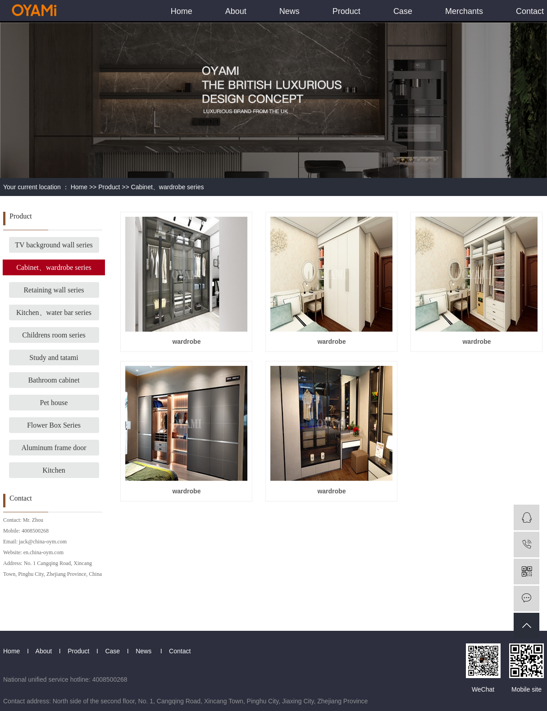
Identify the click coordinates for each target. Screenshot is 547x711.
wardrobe (186, 341)
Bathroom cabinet (53, 380)
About (235, 11)
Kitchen (53, 470)
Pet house (54, 402)
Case (402, 11)
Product (346, 11)
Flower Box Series (54, 425)
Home (181, 11)
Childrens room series (53, 335)
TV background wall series (54, 245)
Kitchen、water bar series (53, 312)
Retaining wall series (53, 290)
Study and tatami (53, 357)
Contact (530, 11)
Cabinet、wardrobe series (167, 187)
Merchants (464, 11)
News (289, 11)
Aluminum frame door (54, 447)
